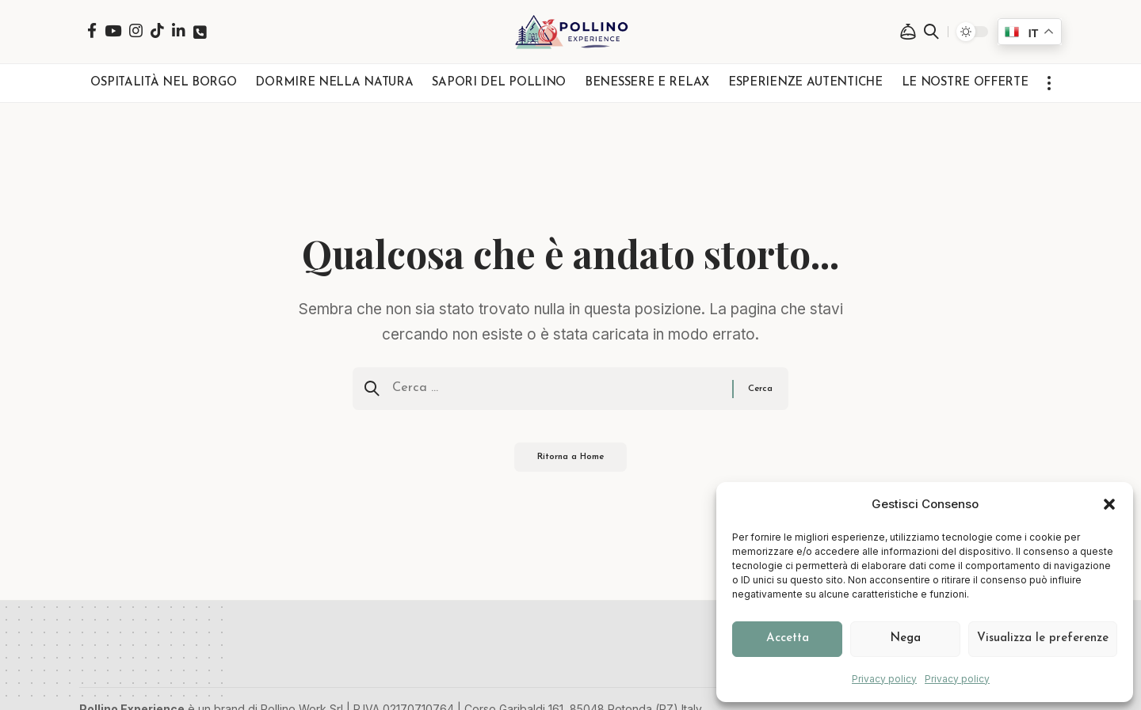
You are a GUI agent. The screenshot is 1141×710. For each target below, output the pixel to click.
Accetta (787, 638)
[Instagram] (136, 30)
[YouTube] (113, 30)
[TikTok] (157, 30)
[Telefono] (200, 32)
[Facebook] (92, 30)
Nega (905, 638)
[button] (1109, 504)
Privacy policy (884, 679)
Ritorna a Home (571, 464)
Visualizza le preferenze (1043, 638)
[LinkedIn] (178, 30)
